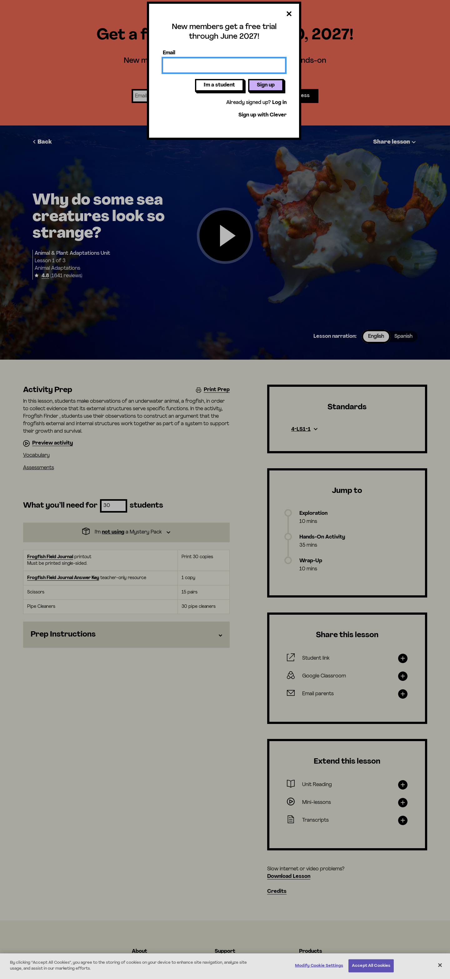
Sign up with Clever (262, 115)
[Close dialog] (289, 14)
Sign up (266, 85)
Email (169, 53)
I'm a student (219, 85)
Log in (279, 102)
